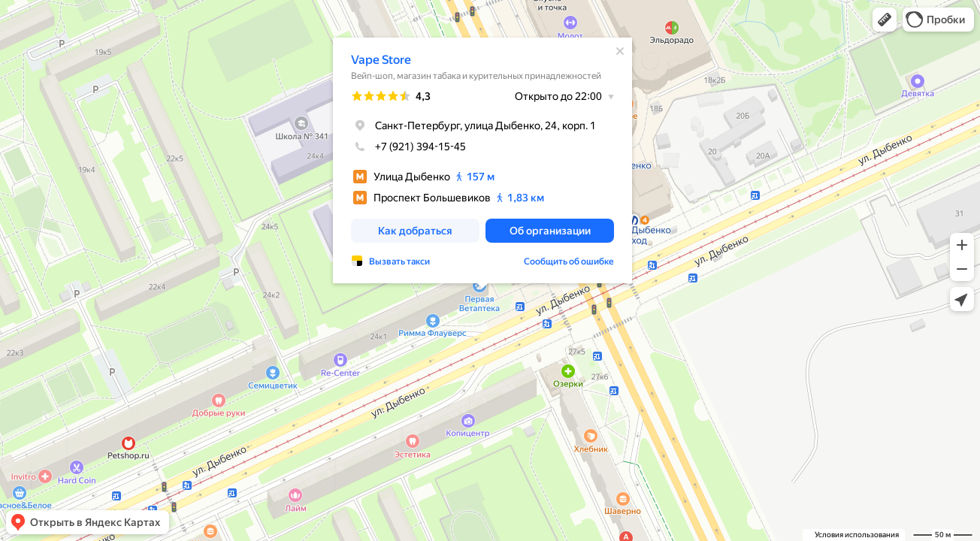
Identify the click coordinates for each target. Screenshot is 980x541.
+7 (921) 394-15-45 (408, 147)
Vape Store (381, 60)
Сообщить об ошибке (569, 261)
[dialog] (482, 160)
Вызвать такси (399, 261)
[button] (885, 20)
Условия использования (857, 534)
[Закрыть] (620, 51)
